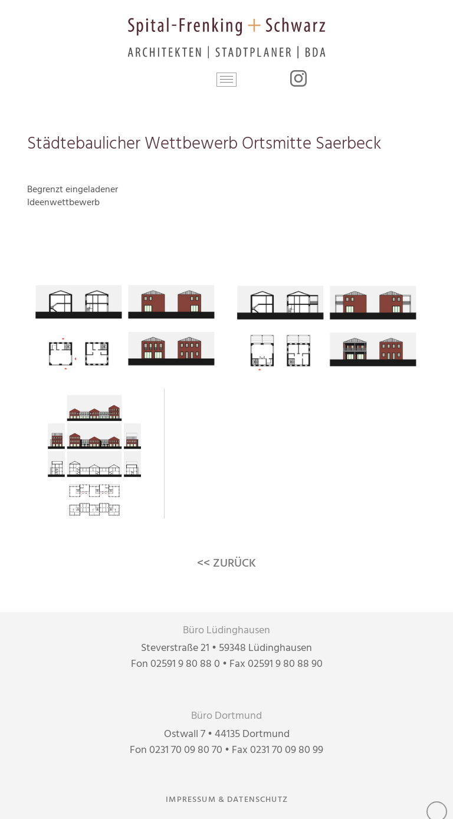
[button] (226, 80)
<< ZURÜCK (226, 563)
